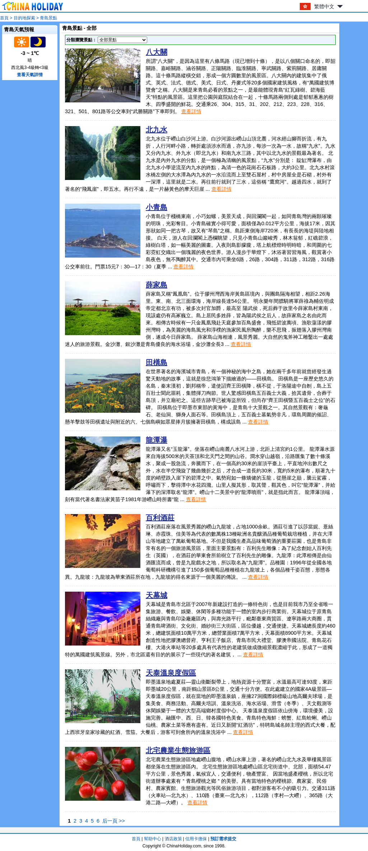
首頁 (4, 17)
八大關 (156, 52)
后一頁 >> (113, 821)
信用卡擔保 (196, 838)
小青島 (156, 207)
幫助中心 (152, 838)
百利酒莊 (160, 518)
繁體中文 (324, 6)
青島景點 (48, 17)
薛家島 (156, 285)
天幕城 (156, 595)
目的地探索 (24, 17)
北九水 (156, 130)
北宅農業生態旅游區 (178, 750)
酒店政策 (173, 838)
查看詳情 (191, 111)
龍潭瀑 (156, 440)
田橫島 (156, 362)
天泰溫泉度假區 (171, 673)
